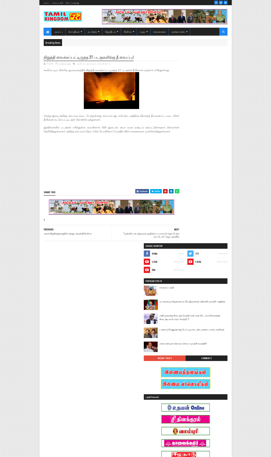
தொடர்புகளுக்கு (72, 2)
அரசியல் (80, 64)
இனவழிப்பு (199, 362)
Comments (213, 169)
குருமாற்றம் (179, 392)
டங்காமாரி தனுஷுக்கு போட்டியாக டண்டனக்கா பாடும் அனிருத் (205, 142)
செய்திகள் (74, 31)
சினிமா (128, 31)
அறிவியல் (179, 356)
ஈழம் (143, 31)
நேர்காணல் (202, 404)
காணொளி (200, 386)
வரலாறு (177, 416)
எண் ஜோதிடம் (181, 380)
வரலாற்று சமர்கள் (200, 416)
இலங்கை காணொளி (183, 374)
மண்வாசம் (204, 410)
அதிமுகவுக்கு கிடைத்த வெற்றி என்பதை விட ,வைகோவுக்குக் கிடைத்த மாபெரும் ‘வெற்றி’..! (207, 129)
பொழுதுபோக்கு (182, 410)
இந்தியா (178, 362)
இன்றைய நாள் (181, 368)
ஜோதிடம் (110, 31)
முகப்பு (46, 2)
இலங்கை (91, 64)
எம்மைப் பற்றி (195, 98)
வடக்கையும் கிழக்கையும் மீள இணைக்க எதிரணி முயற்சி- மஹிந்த (206, 113)
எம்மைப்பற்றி (57, 2)
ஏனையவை (178, 31)
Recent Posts (186, 169)
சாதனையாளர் (180, 398)
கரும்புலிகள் (180, 386)
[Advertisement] (105, 169)
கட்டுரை (92, 31)
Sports (176, 350)
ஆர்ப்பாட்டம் (200, 356)
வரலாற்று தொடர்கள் (183, 423)
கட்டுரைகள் (203, 380)
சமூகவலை (159, 31)
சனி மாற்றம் (200, 392)
